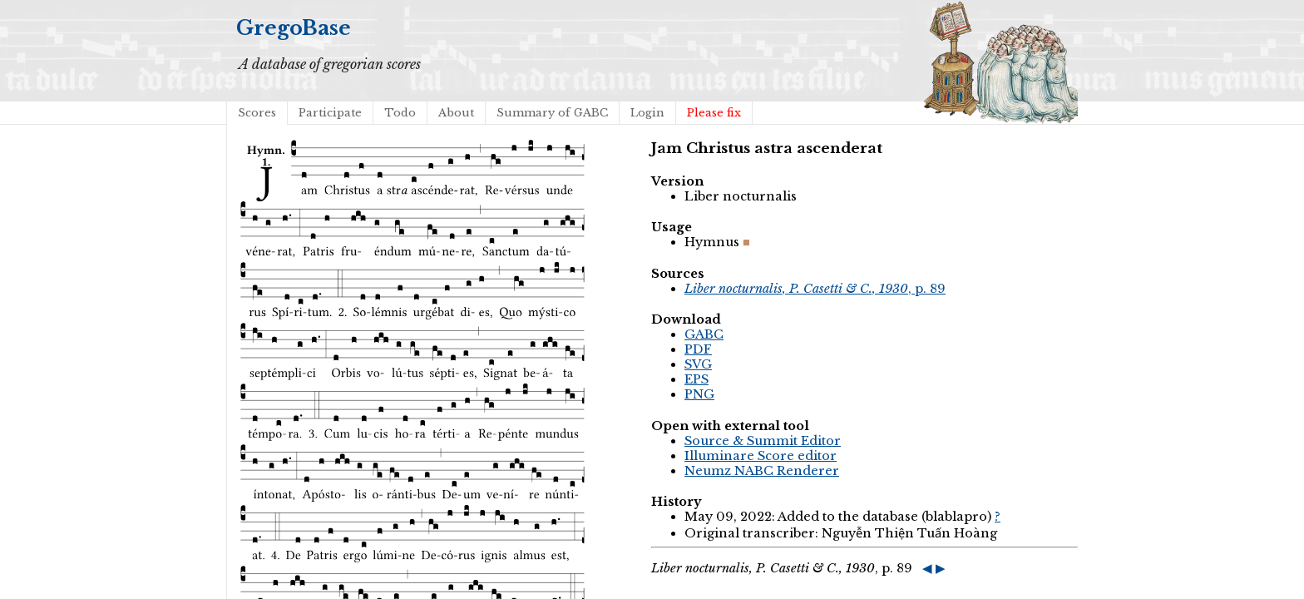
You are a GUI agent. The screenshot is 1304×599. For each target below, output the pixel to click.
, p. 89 (815, 288)
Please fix (714, 113)
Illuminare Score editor (760, 455)
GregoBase (293, 28)
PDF (698, 349)
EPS (696, 379)
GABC (704, 334)
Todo (400, 113)
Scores (257, 113)
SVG (698, 364)
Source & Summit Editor (762, 440)
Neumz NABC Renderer (761, 470)
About (456, 113)
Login (647, 113)
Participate (330, 113)
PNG (699, 394)
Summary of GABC (552, 113)
